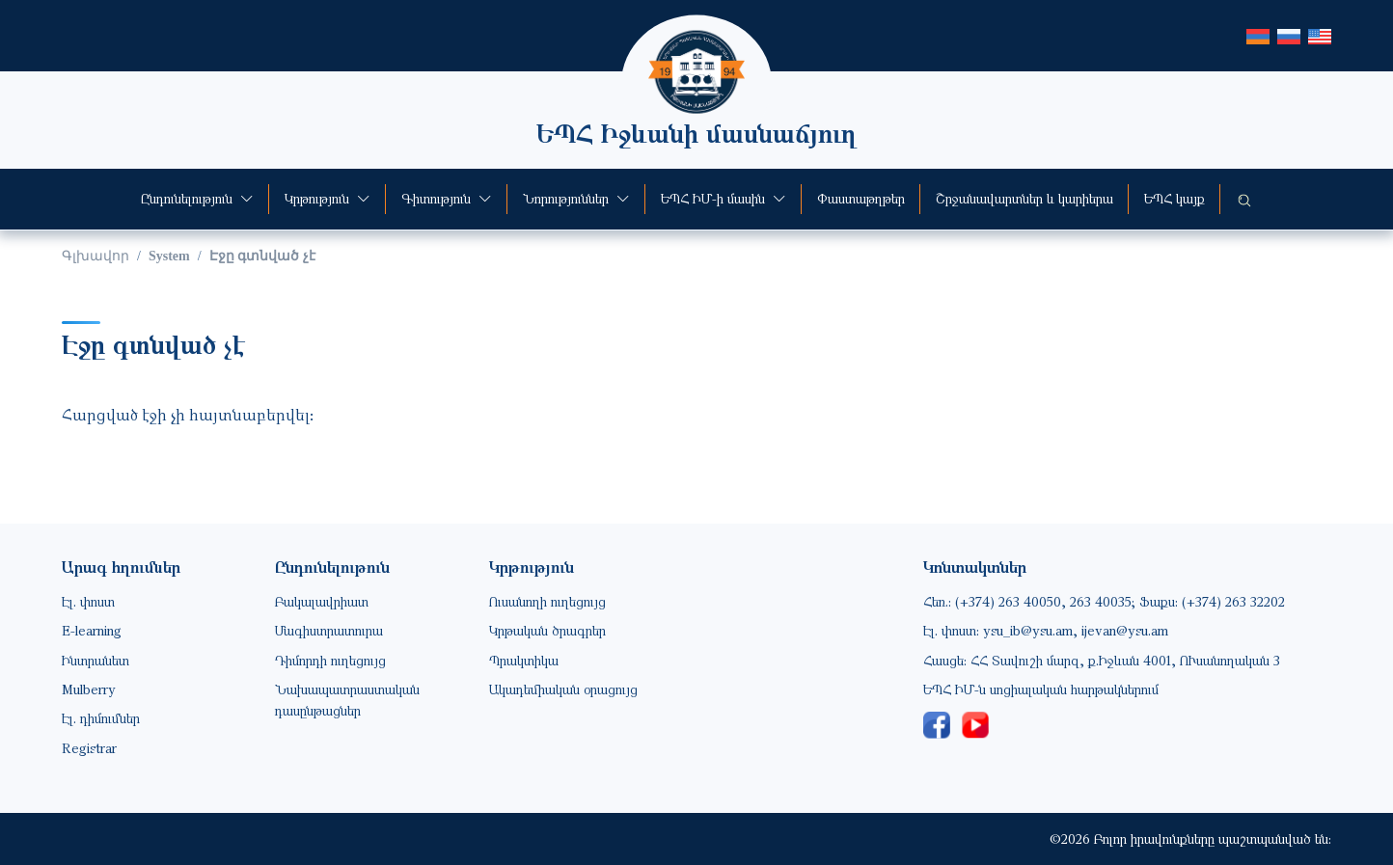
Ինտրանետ (95, 660)
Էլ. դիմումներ (101, 718)
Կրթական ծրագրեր (547, 630)
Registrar (89, 748)
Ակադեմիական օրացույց (563, 689)
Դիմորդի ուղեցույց (330, 660)
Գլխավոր (95, 256)
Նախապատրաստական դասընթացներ (347, 699)
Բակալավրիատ (322, 601)
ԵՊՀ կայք (1174, 198)
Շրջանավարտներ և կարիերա (1024, 198)
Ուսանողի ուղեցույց (547, 601)
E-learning (92, 630)
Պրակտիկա (524, 660)
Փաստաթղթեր (861, 198)
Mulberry (89, 689)
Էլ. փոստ (88, 601)
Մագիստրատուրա (329, 630)
